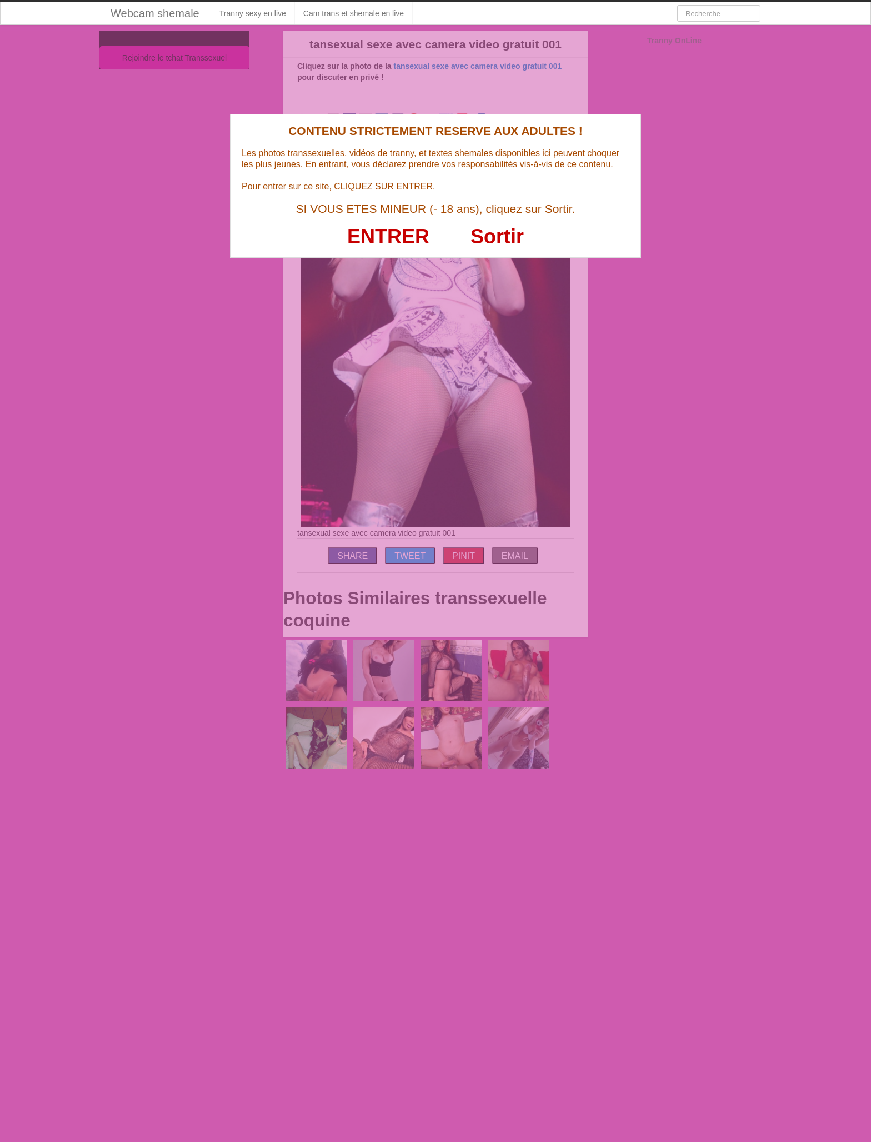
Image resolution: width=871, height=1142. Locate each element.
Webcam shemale (155, 13)
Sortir (497, 236)
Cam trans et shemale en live (353, 13)
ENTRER (388, 236)
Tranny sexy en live (252, 13)
